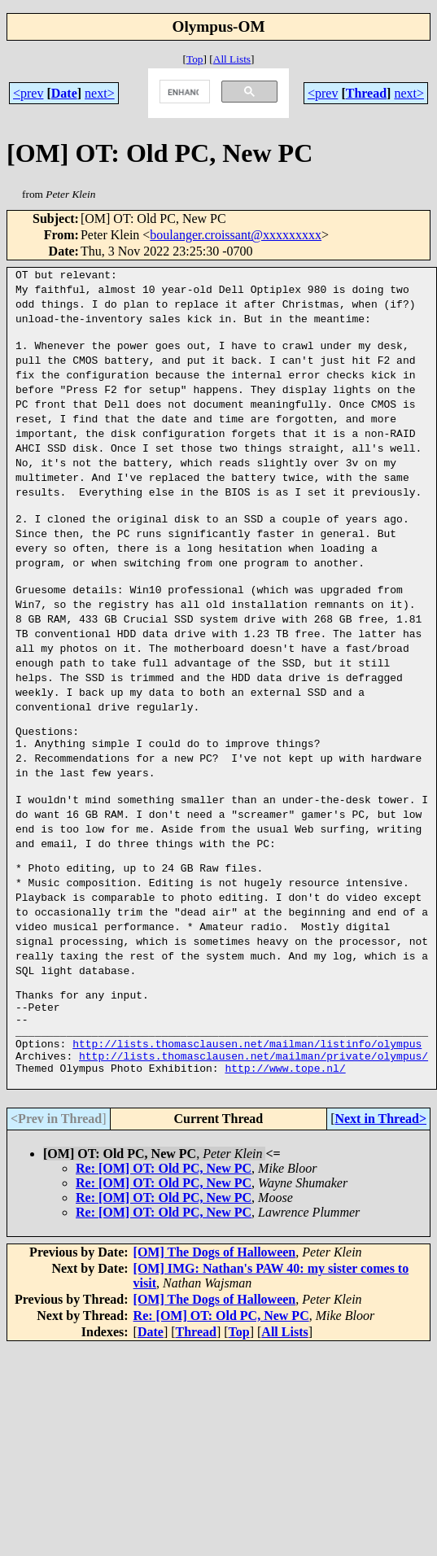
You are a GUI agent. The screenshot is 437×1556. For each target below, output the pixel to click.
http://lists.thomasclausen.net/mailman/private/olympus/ (253, 1097)
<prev (28, 93)
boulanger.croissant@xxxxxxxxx (235, 235)
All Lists (232, 59)
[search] (183, 92)
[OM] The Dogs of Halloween (214, 1298)
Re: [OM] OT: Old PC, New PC (163, 1215)
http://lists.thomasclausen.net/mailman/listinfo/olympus (247, 1082)
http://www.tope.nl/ (285, 1111)
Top (194, 59)
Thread (366, 93)
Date (64, 93)
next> (100, 93)
